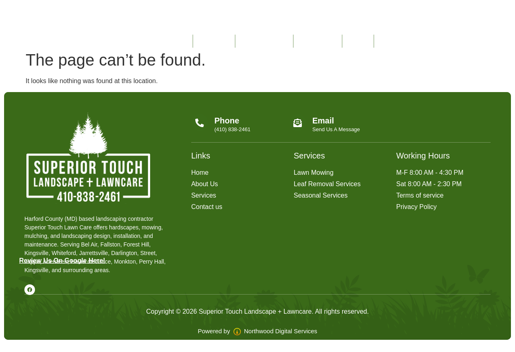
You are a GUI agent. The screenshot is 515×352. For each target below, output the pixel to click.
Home (177, 41)
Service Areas (264, 41)
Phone (226, 120)
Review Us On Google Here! (62, 260)
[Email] (297, 122)
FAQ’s (357, 41)
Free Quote (398, 41)
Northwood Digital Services (275, 331)
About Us (214, 41)
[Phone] (199, 122)
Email (323, 120)
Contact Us (318, 41)
